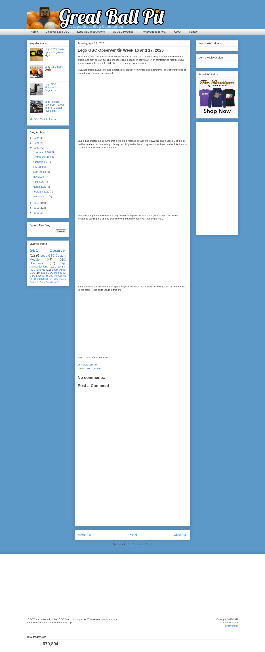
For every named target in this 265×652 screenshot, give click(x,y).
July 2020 (38, 167)
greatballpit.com (230, 622)
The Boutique (41, 279)
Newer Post (85, 534)
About (177, 31)
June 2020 (39, 171)
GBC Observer (93, 368)
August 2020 (40, 161)
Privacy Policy (231, 625)
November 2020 (42, 152)
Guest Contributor (48, 282)
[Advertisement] (132, 498)
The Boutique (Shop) (153, 31)
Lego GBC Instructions (91, 31)
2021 (37, 142)
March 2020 (40, 186)
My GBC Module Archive (43, 119)
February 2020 (41, 191)
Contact (193, 31)
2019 (37, 202)
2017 (37, 212)
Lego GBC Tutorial (51, 272)
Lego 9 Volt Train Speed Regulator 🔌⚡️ (54, 52)
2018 (37, 207)
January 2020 (41, 196)
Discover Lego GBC (57, 31)
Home (34, 31)
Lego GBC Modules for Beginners (51, 87)
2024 (37, 137)
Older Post (180, 534)
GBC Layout (37, 275)
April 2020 (39, 181)
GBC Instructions (57, 276)
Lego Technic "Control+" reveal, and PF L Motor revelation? (54, 106)
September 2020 (42, 157)
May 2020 (39, 176)
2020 (37, 147)
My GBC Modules (123, 31)
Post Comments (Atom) (139, 544)
